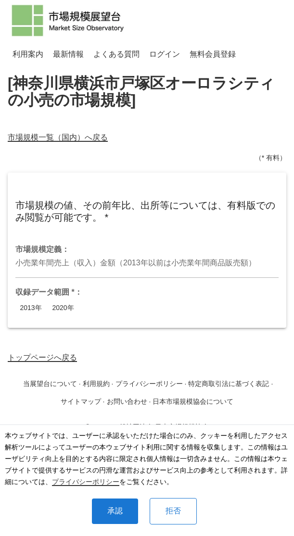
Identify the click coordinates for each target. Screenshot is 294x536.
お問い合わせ (127, 401)
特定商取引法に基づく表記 (228, 383)
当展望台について (50, 383)
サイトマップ (81, 401)
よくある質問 (116, 54)
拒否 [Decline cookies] (173, 511)
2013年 (30, 308)
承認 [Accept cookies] (115, 511)
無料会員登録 (213, 54)
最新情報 (68, 54)
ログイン (164, 54)
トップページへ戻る (42, 357)
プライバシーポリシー (85, 482)
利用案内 (28, 54)
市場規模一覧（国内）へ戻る (58, 137)
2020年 (63, 308)
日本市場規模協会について (193, 401)
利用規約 (96, 383)
